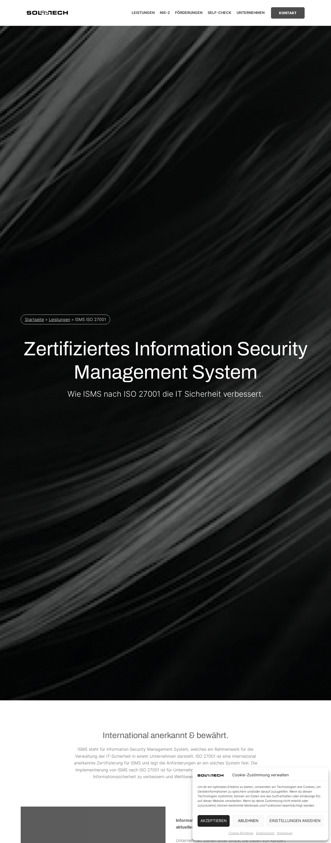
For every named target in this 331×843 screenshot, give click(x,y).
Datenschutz (265, 833)
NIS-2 (165, 12)
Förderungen (188, 12)
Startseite (34, 320)
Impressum (284, 833)
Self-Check (219, 12)
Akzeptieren (213, 820)
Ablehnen (248, 820)
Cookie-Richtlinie (241, 833)
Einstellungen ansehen (294, 820)
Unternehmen (251, 12)
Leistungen (143, 12)
